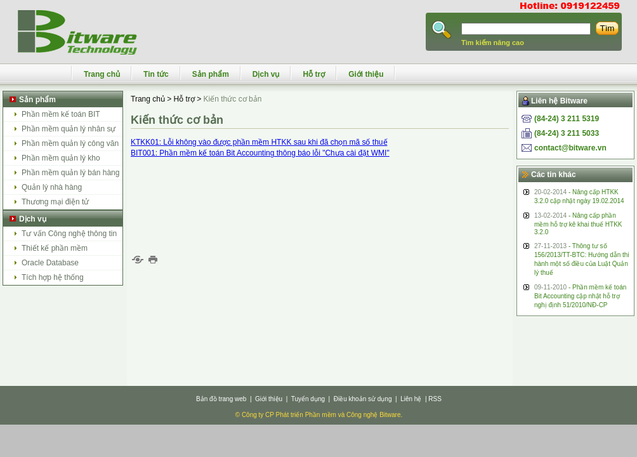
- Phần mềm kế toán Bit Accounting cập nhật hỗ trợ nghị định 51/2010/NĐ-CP (580, 296)
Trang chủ (102, 74)
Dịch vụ (266, 74)
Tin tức (156, 74)
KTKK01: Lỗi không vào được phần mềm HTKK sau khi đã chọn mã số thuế (259, 142)
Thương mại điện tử (55, 201)
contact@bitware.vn (570, 147)
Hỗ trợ (314, 74)
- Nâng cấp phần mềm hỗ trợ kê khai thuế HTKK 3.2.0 (578, 223)
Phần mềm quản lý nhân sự (68, 128)
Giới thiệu (365, 74)
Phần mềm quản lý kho (61, 158)
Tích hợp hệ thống (53, 277)
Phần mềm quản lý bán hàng (70, 172)
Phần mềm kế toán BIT (61, 114)
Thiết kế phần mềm (55, 248)
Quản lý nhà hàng (52, 187)
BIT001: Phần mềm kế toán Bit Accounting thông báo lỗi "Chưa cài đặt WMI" (260, 153)
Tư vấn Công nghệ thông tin (69, 233)
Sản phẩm (210, 74)
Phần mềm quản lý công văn (70, 143)
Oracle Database (50, 262)
